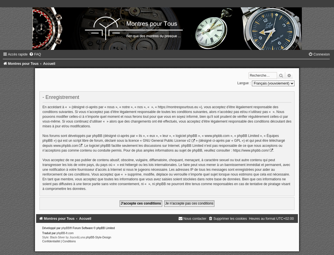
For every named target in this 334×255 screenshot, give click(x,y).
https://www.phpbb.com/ (251, 150)
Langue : (243, 83)
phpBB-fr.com (65, 233)
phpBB (65, 228)
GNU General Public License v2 (166, 141)
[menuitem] (35, 54)
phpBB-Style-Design (98, 237)
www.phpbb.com (65, 146)
